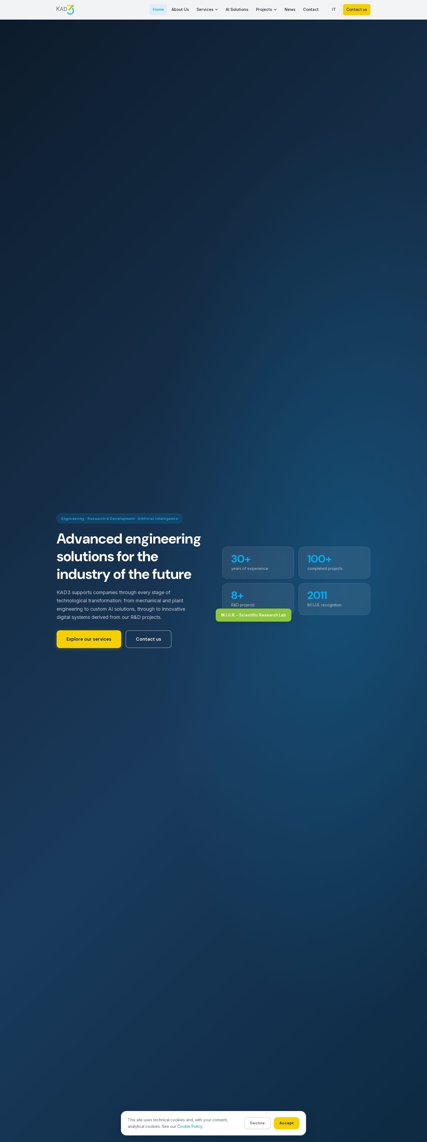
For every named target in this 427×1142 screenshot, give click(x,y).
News (290, 9)
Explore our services (88, 639)
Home (158, 9)
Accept (286, 1122)
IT (334, 9)
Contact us (356, 9)
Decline (257, 1122)
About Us (180, 9)
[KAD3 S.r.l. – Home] (65, 10)
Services (207, 9)
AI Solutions (237, 9)
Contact (311, 9)
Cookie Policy (189, 1126)
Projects (266, 9)
